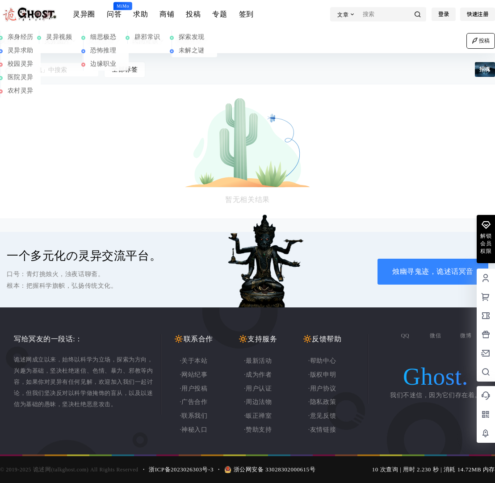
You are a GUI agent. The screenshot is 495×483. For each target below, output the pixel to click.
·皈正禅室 (258, 415)
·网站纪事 (193, 374)
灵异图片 (61, 41)
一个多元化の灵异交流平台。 (84, 255)
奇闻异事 (193, 41)
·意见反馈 (322, 415)
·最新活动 (258, 360)
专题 (219, 14)
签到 (246, 14)
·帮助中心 (322, 360)
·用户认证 (258, 388)
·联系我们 (193, 415)
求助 (140, 14)
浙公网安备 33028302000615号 (275, 469)
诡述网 (41, 469)
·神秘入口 (193, 429)
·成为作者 (258, 374)
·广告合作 (193, 402)
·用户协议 (322, 388)
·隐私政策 (322, 402)
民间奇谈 (149, 41)
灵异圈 (84, 14)
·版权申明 (322, 374)
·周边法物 (258, 402)
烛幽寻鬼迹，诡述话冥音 (433, 271)
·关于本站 (193, 360)
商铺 (166, 14)
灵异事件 (17, 41)
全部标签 (125, 69)
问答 (114, 10)
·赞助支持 (258, 429)
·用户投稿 (193, 388)
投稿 (193, 14)
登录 (443, 14)
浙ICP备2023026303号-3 (181, 469)
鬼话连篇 (105, 41)
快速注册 (477, 14)
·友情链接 (322, 429)
